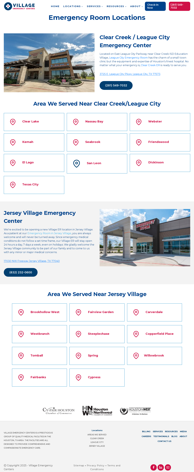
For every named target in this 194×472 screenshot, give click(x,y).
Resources (171, 428)
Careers (146, 433)
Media (183, 428)
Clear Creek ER (150, 65)
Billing (146, 428)
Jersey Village (97, 442)
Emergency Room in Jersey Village (49, 233)
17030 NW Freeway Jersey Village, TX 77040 (32, 261)
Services (158, 428)
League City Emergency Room (128, 57)
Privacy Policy (95, 462)
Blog (174, 433)
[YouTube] (168, 464)
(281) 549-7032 (176, 6)
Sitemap (79, 462)
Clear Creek (97, 435)
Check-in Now (152, 6)
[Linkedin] (161, 464)
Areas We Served (97, 431)
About (183, 433)
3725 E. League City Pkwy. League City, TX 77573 (130, 74)
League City (97, 439)
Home (55, 6)
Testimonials (161, 433)
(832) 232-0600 (20, 272)
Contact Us (164, 438)
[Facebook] (153, 464)
